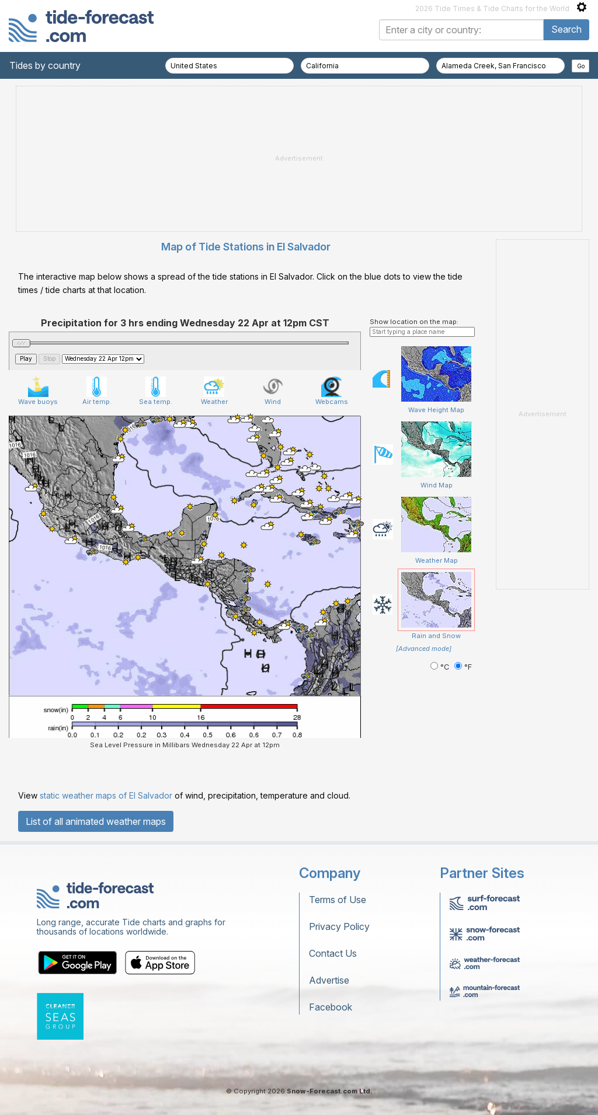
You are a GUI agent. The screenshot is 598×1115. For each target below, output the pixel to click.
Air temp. (97, 391)
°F (463, 667)
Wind (273, 391)
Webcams (331, 391)
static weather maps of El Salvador (106, 795)
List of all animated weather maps (96, 821)
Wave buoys (38, 391)
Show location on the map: (414, 322)
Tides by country (45, 65)
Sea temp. (155, 391)
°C (440, 667)
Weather (214, 391)
